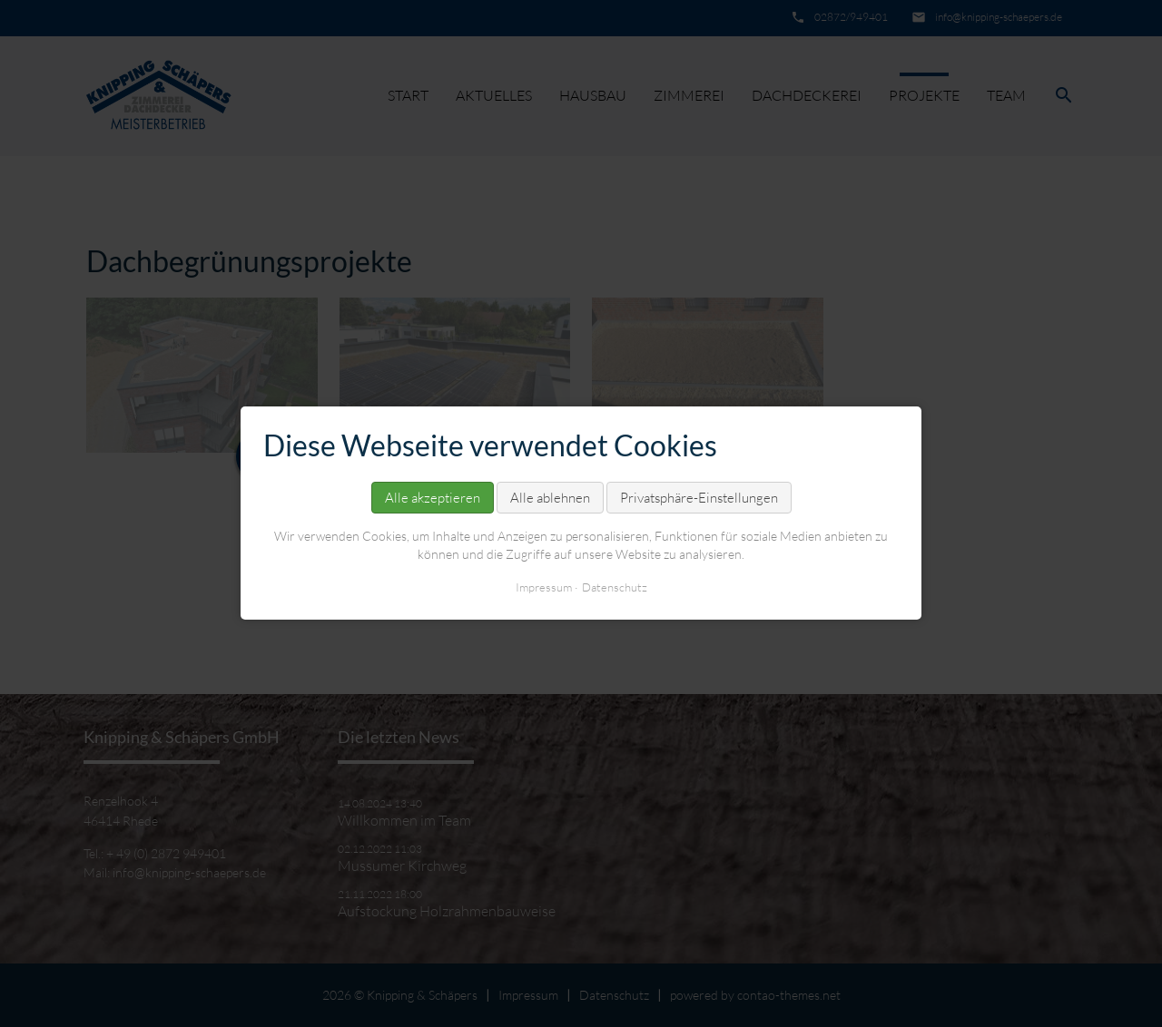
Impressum (544, 588)
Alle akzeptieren (432, 497)
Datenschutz (614, 588)
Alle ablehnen (550, 497)
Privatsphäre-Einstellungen (699, 497)
